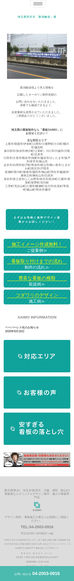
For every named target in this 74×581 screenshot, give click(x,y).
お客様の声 (28, 548)
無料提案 (62, 540)
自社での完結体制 (19, 540)
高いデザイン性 (34, 540)
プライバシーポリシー (59, 544)
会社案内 (18, 548)
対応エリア (54, 548)
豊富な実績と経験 (50, 540)
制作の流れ (14, 544)
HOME (6, 540)
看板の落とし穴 (42, 548)
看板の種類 (25, 544)
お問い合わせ (43, 544)
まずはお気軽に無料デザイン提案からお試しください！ (37, 219)
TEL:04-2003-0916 (37, 527)
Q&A (34, 544)
